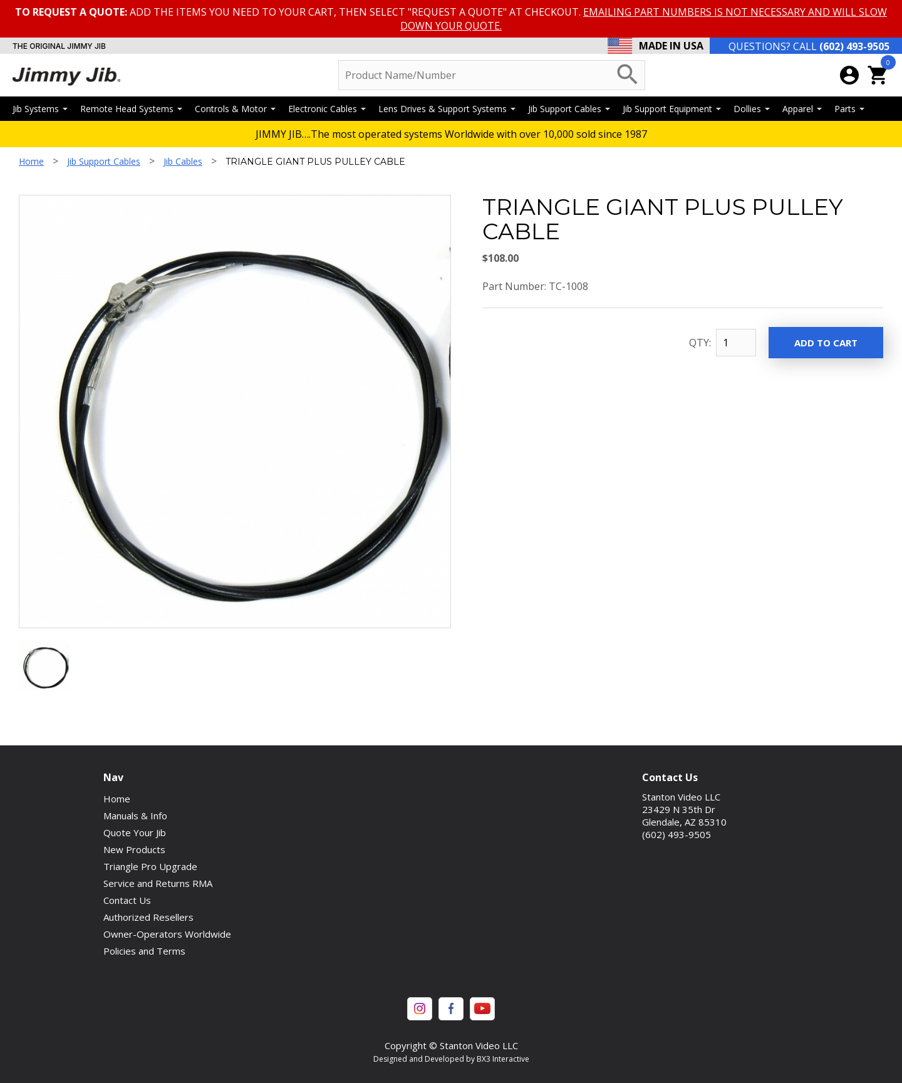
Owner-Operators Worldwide (167, 934)
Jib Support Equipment (672, 109)
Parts (849, 109)
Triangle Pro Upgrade (150, 866)
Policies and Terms (144, 951)
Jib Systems (40, 109)
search (627, 74)
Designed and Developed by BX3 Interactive (451, 1059)
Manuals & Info (135, 815)
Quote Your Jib (134, 832)
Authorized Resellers (148, 917)
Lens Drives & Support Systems (447, 109)
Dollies (752, 109)
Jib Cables (182, 161)
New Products (134, 849)
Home (31, 161)
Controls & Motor (235, 109)
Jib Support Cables (569, 109)
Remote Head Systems (131, 109)
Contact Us (127, 900)
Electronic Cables (327, 109)
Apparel (802, 109)
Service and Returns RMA (157, 883)
